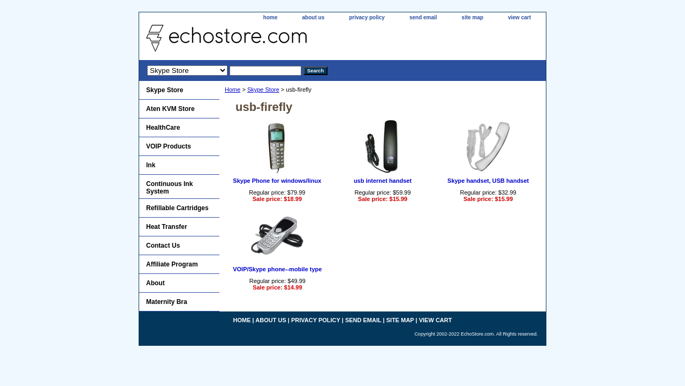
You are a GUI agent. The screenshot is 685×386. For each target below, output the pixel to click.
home (270, 17)
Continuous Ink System (169, 187)
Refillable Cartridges (177, 208)
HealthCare (163, 127)
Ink (150, 165)
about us (313, 17)
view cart (519, 17)
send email (423, 17)
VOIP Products (168, 146)
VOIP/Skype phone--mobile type (277, 269)
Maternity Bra (166, 302)
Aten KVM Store (170, 109)
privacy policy (367, 17)
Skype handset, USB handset (488, 180)
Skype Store (263, 89)
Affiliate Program (172, 264)
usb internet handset (383, 180)
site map (473, 17)
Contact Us (163, 245)
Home (232, 89)
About (155, 283)
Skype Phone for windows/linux (277, 180)
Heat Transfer (166, 227)
